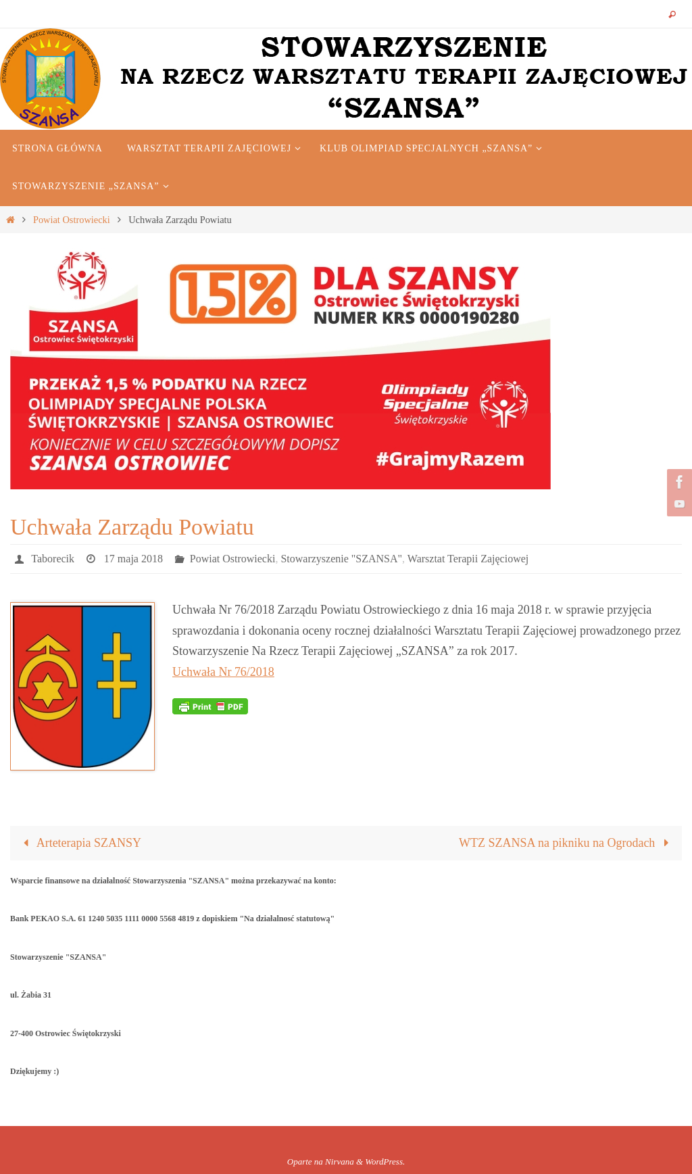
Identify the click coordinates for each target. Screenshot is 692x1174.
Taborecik (52, 558)
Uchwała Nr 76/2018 (223, 672)
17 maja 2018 (133, 558)
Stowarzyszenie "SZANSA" (341, 558)
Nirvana (339, 1161)
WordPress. (385, 1161)
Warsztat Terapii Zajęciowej (467, 558)
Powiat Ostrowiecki (71, 219)
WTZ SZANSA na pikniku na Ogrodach (567, 843)
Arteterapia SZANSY (79, 843)
